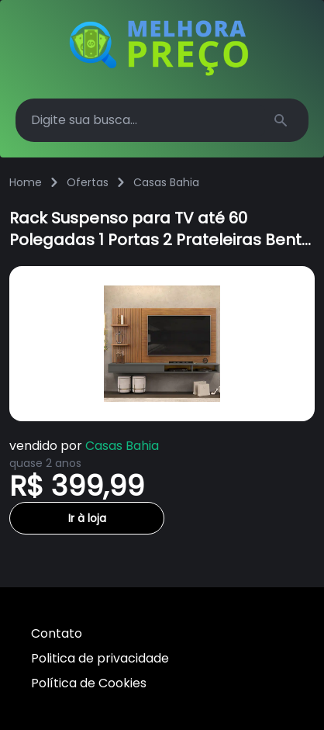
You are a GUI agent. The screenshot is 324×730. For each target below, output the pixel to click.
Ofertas (88, 182)
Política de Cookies (88, 683)
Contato (56, 633)
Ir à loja (87, 518)
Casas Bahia (166, 182)
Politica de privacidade (100, 658)
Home (25, 182)
